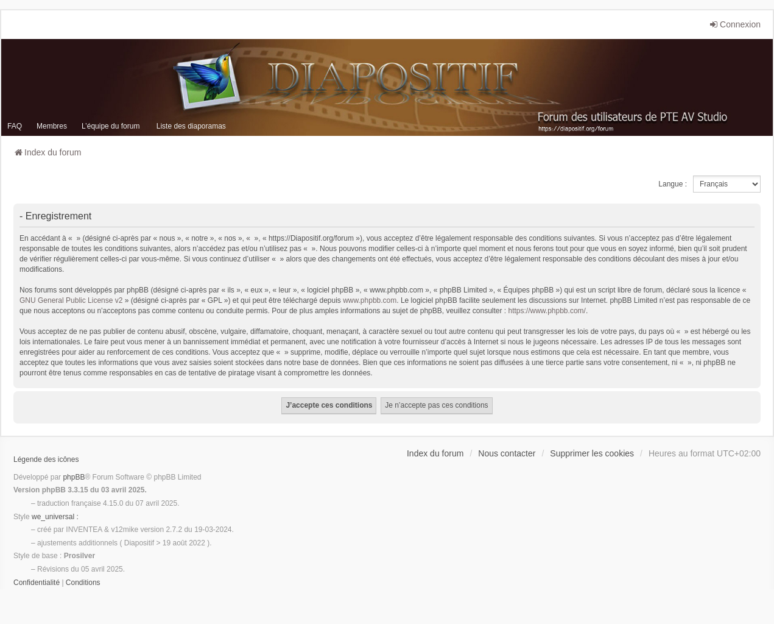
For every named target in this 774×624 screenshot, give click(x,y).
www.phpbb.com (369, 300)
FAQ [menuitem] (14, 126)
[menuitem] (36, 583)
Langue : (672, 184)
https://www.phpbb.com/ (546, 311)
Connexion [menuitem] (735, 24)
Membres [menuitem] (52, 126)
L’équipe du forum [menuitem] (110, 126)
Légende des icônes (46, 459)
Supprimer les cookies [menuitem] (592, 453)
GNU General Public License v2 (70, 300)
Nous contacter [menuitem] (506, 453)
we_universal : (55, 516)
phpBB (74, 477)
